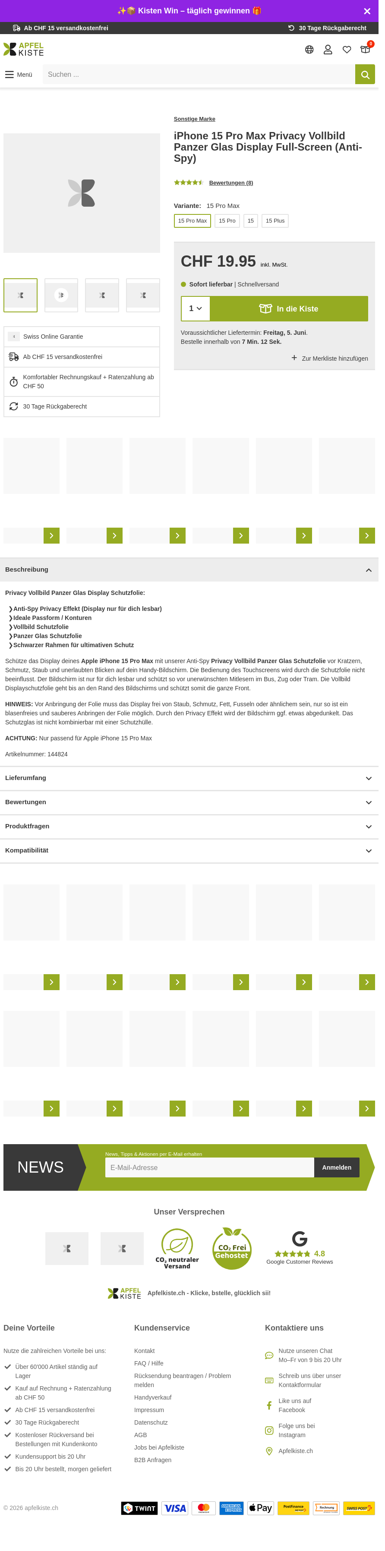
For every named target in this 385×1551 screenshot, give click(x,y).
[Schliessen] (367, 11)
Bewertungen (189, 802)
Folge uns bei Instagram (297, 1430)
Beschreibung (189, 570)
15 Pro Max (192, 220)
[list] (81, 193)
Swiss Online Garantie (53, 336)
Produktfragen (189, 826)
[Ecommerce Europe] (122, 1248)
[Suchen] (365, 74)
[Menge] (196, 309)
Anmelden (337, 1167)
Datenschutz (151, 1422)
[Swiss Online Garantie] (66, 1248)
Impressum (149, 1409)
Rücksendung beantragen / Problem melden (182, 1380)
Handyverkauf (152, 1397)
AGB (140, 1434)
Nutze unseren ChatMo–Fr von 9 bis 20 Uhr (310, 1355)
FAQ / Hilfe (149, 1363)
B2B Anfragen (152, 1460)
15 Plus (275, 220)
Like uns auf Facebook (295, 1405)
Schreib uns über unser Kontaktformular (310, 1380)
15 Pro (227, 220)
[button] (17, 74)
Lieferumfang (189, 778)
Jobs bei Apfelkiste (159, 1447)
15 (251, 220)
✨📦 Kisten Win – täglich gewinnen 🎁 (189, 10)
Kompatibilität (189, 851)
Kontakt (144, 1350)
